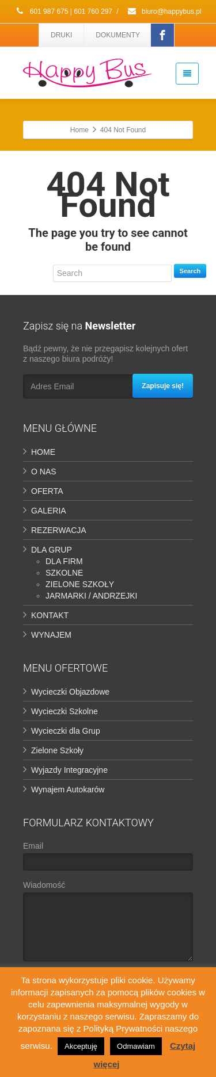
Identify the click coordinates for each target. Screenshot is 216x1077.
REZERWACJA (58, 530)
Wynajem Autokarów (67, 789)
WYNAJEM (51, 634)
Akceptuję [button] (81, 1046)
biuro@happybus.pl (164, 11)
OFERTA (47, 491)
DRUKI (61, 35)
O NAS (43, 471)
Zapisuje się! (163, 386)
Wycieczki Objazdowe (70, 691)
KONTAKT (50, 615)
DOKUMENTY (118, 35)
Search (190, 270)
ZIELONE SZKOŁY (80, 584)
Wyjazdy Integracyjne (69, 770)
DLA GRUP (51, 549)
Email (108, 858)
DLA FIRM (64, 561)
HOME (43, 452)
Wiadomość (108, 923)
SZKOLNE (64, 572)
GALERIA (48, 510)
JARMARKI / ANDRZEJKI (91, 595)
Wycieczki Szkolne (64, 711)
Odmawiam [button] (136, 1046)
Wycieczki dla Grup (65, 730)
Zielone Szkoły (57, 750)
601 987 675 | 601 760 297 (63, 11)
